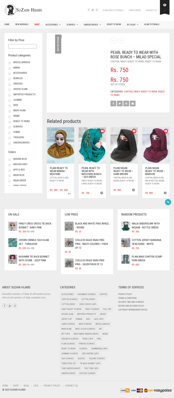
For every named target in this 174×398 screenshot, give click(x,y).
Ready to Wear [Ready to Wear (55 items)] (68, 348)
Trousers (18, 137)
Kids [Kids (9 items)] (88, 319)
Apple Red (19, 169)
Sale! (37, 24)
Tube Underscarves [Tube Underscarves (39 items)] (70, 368)
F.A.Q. (36, 385)
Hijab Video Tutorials (113, 10)
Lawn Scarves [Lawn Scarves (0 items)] (68, 324)
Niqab (116, 180)
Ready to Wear (114, 24)
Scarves (71, 24)
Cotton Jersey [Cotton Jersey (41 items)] (88, 299)
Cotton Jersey (57, 177)
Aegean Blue (20, 158)
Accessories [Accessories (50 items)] (67, 294)
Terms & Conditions (127, 298)
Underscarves (91, 24)
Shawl (16, 132)
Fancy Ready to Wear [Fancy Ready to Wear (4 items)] (71, 309)
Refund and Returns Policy (131, 306)
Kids (67, 177)
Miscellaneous (21, 62)
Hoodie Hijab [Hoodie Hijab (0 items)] (67, 314)
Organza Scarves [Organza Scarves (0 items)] (70, 339)
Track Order (135, 10)
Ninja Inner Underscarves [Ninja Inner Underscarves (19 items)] (86, 334)
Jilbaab (17, 99)
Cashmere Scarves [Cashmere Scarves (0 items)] (86, 294)
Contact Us (151, 10)
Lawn (84, 183)
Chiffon (115, 61)
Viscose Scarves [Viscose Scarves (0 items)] (87, 373)
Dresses (18, 83)
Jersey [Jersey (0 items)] (103, 314)
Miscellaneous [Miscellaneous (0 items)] (103, 324)
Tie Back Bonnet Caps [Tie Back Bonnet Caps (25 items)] (90, 363)
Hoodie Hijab (20, 89)
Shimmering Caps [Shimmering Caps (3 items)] (99, 348)
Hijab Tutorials (151, 24)
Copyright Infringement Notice (132, 310)
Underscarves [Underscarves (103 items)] (68, 373)
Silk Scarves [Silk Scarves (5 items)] (67, 358)
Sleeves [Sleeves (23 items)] (81, 358)
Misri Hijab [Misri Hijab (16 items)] (66, 329)
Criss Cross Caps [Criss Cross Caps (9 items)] (87, 304)
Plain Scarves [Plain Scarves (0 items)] (68, 344)
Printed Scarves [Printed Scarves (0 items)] (87, 344)
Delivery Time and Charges (131, 302)
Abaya (16, 67)
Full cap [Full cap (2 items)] (107, 309)
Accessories (52, 24)
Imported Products (24, 94)
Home (6, 24)
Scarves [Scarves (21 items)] (83, 348)
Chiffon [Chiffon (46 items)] (103, 294)
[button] (101, 193)
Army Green (19, 185)
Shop (16, 385)
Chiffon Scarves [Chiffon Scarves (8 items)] (69, 299)
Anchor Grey (20, 164)
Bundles (18, 78)
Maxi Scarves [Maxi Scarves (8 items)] (85, 324)
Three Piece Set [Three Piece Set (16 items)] (68, 363)
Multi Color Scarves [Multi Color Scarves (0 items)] (85, 329)
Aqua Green (19, 180)
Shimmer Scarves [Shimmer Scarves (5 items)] (69, 353)
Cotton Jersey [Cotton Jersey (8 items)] (68, 304)
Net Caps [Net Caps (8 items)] (65, 334)
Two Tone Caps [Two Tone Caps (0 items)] (91, 368)
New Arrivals (21, 24)
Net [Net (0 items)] (100, 329)
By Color (131, 24)
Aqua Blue (18, 175)
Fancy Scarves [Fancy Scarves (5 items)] (92, 309)
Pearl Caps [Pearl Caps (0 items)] (87, 339)
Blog (26, 385)
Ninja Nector (151, 180)
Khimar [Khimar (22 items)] (79, 319)
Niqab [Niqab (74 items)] (105, 334)
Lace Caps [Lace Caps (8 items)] (98, 319)
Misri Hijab (126, 177)
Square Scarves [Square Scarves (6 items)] (97, 358)
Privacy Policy (125, 294)
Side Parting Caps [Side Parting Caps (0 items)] (90, 353)
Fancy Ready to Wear (132, 61)
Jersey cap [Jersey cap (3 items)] (66, 319)
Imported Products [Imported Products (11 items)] (86, 314)
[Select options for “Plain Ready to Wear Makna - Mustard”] (69, 194)
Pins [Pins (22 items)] (99, 339)
